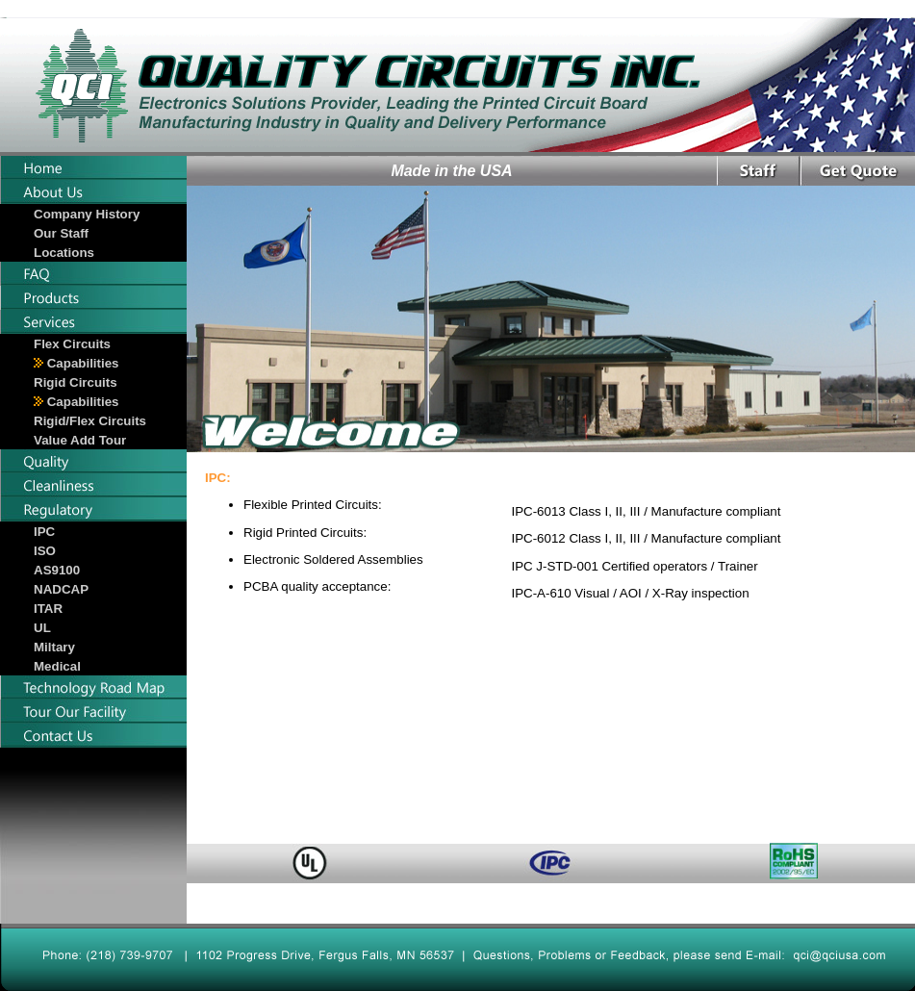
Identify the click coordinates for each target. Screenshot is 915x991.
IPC (44, 531)
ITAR (48, 608)
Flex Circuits (72, 344)
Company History (87, 214)
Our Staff (61, 233)
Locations (64, 252)
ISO (45, 551)
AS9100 (57, 570)
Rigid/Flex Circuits (90, 421)
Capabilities (76, 363)
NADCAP (61, 589)
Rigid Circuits (75, 382)
